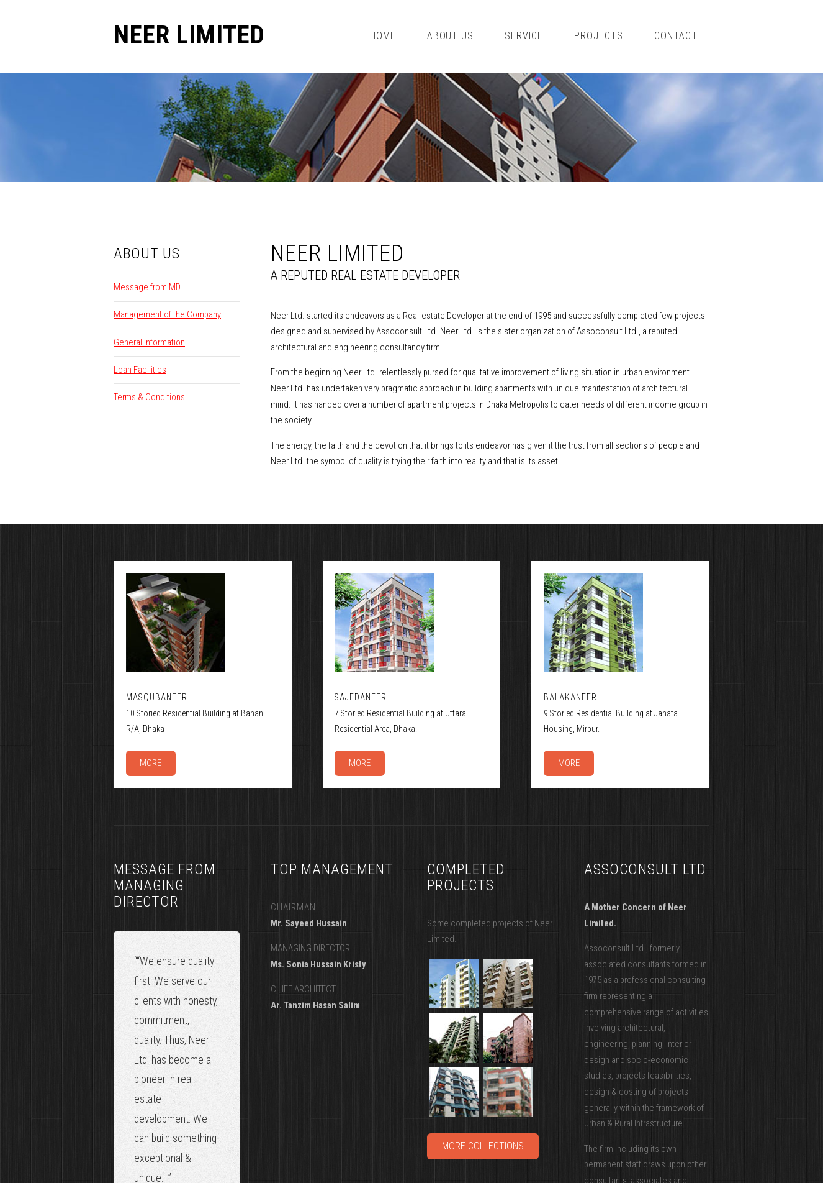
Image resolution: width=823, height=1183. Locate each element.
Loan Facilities (140, 369)
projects (598, 36)
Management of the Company (167, 314)
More (150, 763)
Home (383, 36)
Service (524, 36)
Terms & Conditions (149, 397)
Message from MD (147, 287)
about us (450, 36)
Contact (676, 36)
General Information (149, 342)
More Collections (483, 1146)
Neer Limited (189, 35)
